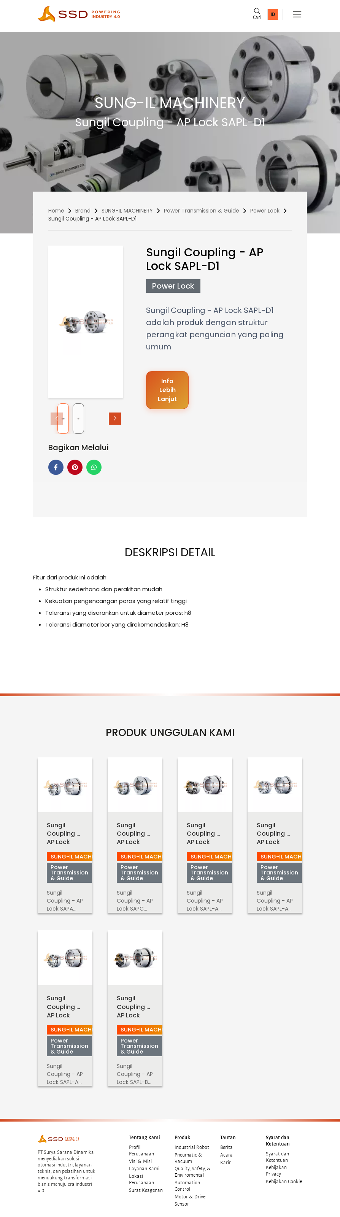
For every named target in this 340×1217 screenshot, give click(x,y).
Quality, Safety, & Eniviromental (193, 1167)
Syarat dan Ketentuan (277, 1152)
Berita (226, 1142)
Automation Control (187, 1180)
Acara (226, 1150)
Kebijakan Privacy (276, 1166)
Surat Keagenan (146, 1185)
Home (56, 210)
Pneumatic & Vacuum (188, 1153)
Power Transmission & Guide (201, 210)
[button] (115, 419)
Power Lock (265, 210)
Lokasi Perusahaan (141, 1174)
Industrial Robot (192, 1142)
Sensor (182, 1199)
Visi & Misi (140, 1156)
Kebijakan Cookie (284, 1176)
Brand (83, 210)
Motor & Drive (190, 1191)
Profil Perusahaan (141, 1145)
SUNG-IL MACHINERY (127, 210)
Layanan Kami (144, 1164)
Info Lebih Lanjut (167, 390)
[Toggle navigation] (297, 14)
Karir (225, 1157)
